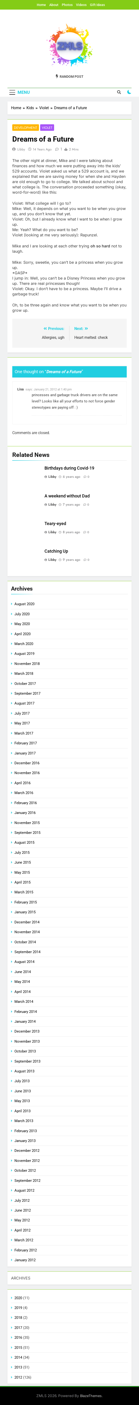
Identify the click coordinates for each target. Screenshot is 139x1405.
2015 (18, 1347)
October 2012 (25, 1170)
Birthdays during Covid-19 (69, 468)
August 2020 (24, 604)
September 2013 (27, 1061)
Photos (67, 5)
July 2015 (22, 852)
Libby (21, 149)
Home (41, 5)
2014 (18, 1357)
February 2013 (25, 1131)
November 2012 (27, 1161)
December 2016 (26, 763)
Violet (47, 127)
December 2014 (26, 922)
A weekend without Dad (67, 496)
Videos (81, 5)
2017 (18, 1328)
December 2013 (26, 1031)
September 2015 (27, 833)
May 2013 (22, 1101)
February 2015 (25, 902)
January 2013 (25, 1141)
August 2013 (24, 1071)
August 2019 (24, 654)
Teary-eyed (55, 523)
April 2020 (22, 634)
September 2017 (27, 693)
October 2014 (25, 942)
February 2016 (25, 803)
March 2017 (23, 733)
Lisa (20, 389)
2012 (18, 1377)
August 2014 (24, 962)
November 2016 (27, 773)
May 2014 (22, 982)
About (53, 5)
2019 (18, 1308)
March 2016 (23, 793)
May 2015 (22, 872)
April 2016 (22, 783)
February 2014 (25, 1012)
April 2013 (22, 1111)
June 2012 (22, 1210)
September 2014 (27, 952)
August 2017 (24, 703)
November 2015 (27, 823)
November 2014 (27, 932)
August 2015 (24, 842)
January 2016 (25, 813)
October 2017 (25, 684)
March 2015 (23, 892)
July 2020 (22, 614)
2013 (18, 1367)
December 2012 (26, 1150)
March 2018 (23, 673)
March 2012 (23, 1240)
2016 (18, 1337)
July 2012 (22, 1200)
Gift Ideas (97, 5)
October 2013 (25, 1051)
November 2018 (27, 664)
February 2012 (25, 1250)
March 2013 (23, 1121)
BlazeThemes (91, 1396)
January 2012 (25, 1260)
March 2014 (23, 1001)
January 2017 (25, 753)
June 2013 (22, 1091)
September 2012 (27, 1180)
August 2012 (24, 1190)
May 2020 (22, 624)
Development (25, 127)
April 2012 (22, 1230)
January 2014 (25, 1021)
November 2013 (27, 1041)
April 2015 (22, 882)
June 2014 (22, 972)
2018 (18, 1317)
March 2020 (23, 644)
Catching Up (56, 551)
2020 (18, 1298)
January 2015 (25, 912)
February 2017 (25, 743)
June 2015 (22, 862)
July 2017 (22, 713)
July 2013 (22, 1081)
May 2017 (22, 723)
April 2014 (22, 992)
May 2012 (22, 1220)
